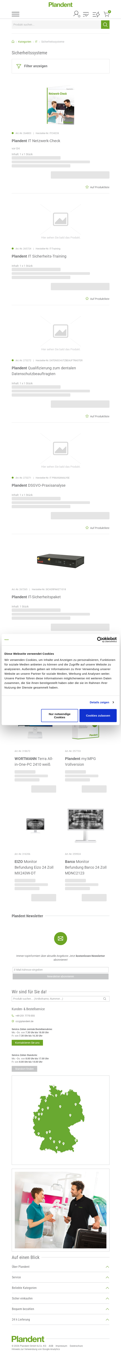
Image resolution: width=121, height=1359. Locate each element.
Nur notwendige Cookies (59, 715)
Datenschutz (76, 1346)
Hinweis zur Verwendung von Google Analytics (36, 1349)
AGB (51, 1346)
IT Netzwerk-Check (36, 140)
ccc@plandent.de (24, 1021)
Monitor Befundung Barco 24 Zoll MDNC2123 (86, 867)
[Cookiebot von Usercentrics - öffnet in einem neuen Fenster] (100, 640)
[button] (86, 15)
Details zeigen (99, 702)
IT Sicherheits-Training (39, 256)
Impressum (61, 1346)
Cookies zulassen (98, 715)
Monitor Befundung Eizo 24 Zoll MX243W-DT (34, 867)
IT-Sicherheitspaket (36, 597)
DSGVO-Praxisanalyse (39, 485)
